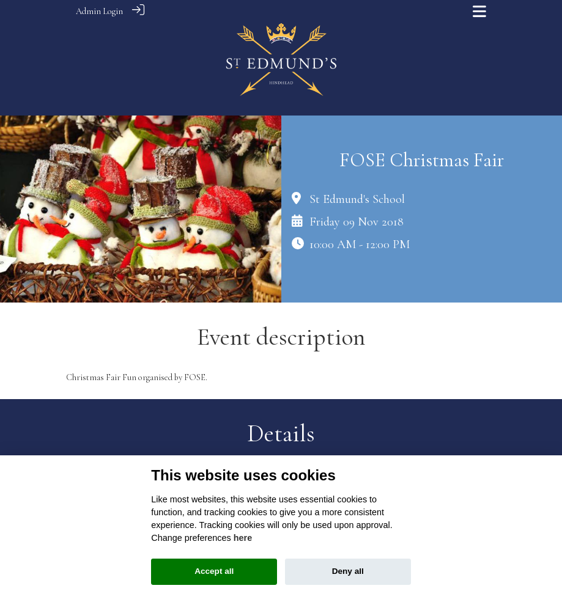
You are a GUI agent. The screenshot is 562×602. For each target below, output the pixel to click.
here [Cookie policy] (243, 538)
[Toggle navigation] (479, 11)
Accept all (214, 571)
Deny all (348, 571)
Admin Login (99, 11)
